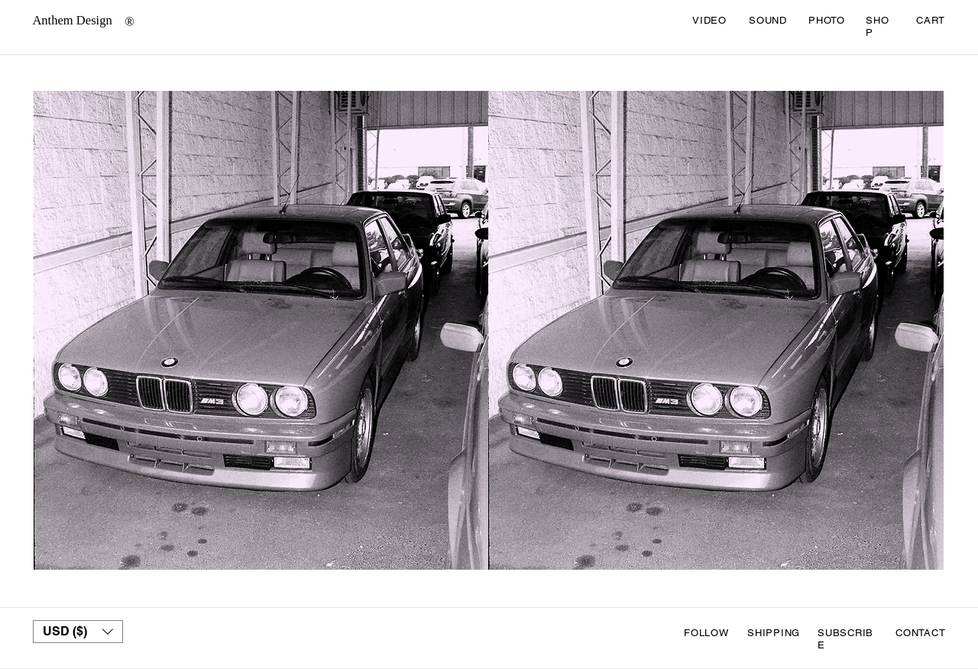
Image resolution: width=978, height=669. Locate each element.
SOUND (768, 20)
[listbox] (78, 631)
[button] (78, 631)
